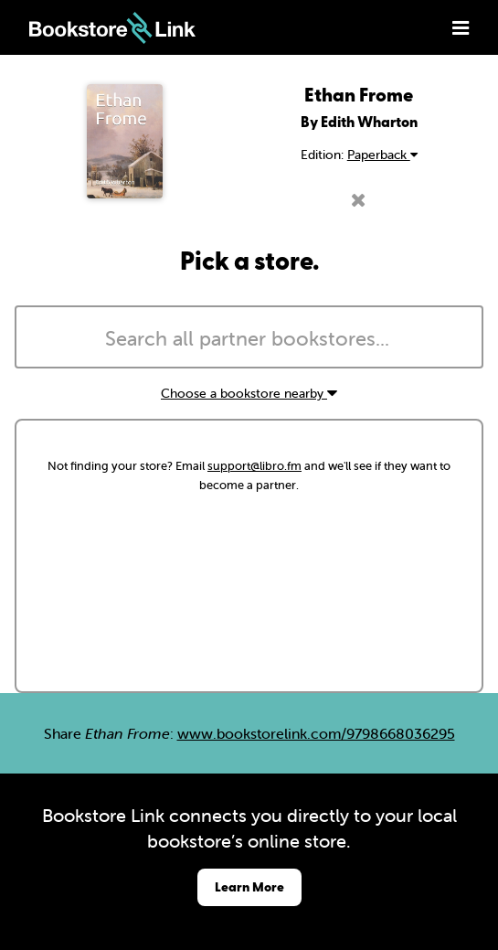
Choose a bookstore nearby (249, 393)
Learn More (249, 886)
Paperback (382, 154)
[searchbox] (249, 339)
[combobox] (249, 337)
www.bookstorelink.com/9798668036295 (316, 733)
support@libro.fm (254, 466)
